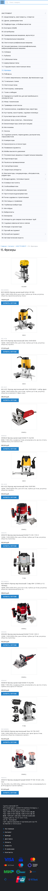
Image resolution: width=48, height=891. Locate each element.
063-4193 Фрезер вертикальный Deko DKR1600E (18, 341)
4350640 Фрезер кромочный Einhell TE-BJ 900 (17, 683)
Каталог (8, 832)
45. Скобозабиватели (10, 186)
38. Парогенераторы (9, 159)
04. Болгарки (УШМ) (9, 28)
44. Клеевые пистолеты (11, 183)
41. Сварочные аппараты (11, 170)
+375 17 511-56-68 (27, 812)
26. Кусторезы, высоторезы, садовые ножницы (20, 113)
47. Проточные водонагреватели (14, 194)
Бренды (8, 835)
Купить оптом (10, 303)
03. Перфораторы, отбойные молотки (16, 24)
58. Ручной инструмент (24, 234)
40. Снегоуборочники (10, 166)
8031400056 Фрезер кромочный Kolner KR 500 (17, 292)
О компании (9, 849)
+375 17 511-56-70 (27, 814)
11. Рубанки (6, 56)
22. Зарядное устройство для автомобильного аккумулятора (20, 97)
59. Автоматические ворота (13, 238)
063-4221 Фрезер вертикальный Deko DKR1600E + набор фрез (24, 389)
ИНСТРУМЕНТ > (22, 246)
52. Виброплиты (8, 212)
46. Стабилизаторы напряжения (14, 190)
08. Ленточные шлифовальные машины (17, 43)
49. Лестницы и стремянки (12, 201)
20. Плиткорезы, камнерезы (12, 89)
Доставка (8, 839)
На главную (9, 829)
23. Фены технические (10, 102)
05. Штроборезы (8, 32)
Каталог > (12, 246)
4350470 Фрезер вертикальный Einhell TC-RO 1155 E (20, 535)
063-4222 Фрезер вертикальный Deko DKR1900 (18, 486)
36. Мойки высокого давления (13, 151)
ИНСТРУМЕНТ (24, 13)
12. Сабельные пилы (9, 59)
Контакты (9, 852)
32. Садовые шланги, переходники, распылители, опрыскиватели (21, 136)
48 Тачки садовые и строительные (15, 197)
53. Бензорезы (7, 216)
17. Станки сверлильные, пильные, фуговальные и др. (23, 78)
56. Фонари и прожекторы (12, 227)
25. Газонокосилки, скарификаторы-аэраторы (19, 109)
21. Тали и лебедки (9, 92)
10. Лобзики (6, 52)
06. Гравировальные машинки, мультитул (18, 35)
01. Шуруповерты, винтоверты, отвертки (18, 17)
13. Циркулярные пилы (10, 63)
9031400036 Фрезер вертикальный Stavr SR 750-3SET (20, 731)
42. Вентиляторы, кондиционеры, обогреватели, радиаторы (24, 174)
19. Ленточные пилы (9, 85)
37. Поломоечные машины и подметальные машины (22, 155)
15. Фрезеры (6, 70)
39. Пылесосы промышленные (13, 162)
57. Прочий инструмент (11, 230)
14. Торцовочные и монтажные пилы (16, 67)
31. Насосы (6, 131)
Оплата (8, 842)
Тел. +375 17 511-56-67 (11, 812)
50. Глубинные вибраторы (12, 205)
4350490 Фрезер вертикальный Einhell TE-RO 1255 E (20, 634)
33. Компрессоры (8, 140)
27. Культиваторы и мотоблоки (14, 116)
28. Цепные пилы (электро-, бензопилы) (17, 120)
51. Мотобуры (7, 208)
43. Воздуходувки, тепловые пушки (24, 179)
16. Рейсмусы (7, 74)
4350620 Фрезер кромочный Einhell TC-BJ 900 (17, 438)
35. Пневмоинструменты (11, 148)
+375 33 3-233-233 (28, 816)
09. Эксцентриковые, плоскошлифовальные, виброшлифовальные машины (19, 47)
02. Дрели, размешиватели (12, 21)
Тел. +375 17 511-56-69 (11, 814)
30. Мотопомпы (8, 127)
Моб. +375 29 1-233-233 (12, 816)
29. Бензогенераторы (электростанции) (17, 124)
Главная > (4, 246)
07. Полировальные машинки (13, 39)
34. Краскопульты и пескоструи (14, 144)
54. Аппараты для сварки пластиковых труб (19, 219)
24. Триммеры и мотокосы (12, 105)
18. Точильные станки (10, 81)
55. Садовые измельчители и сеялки (16, 223)
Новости (8, 846)
